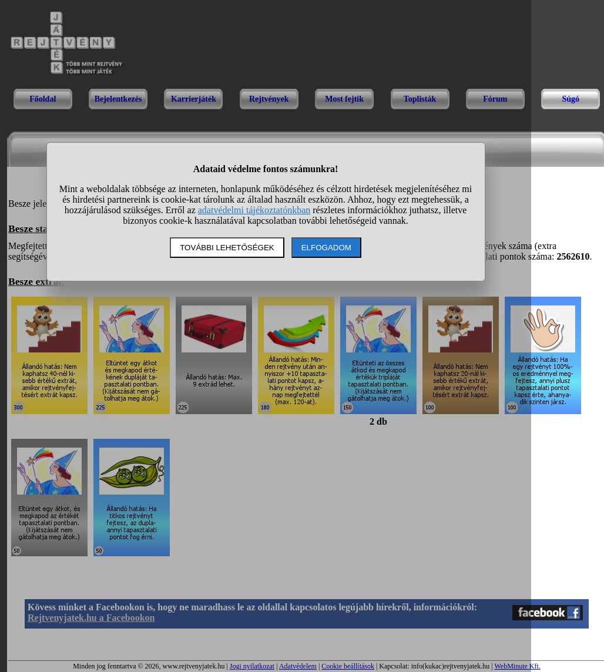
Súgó (570, 99)
